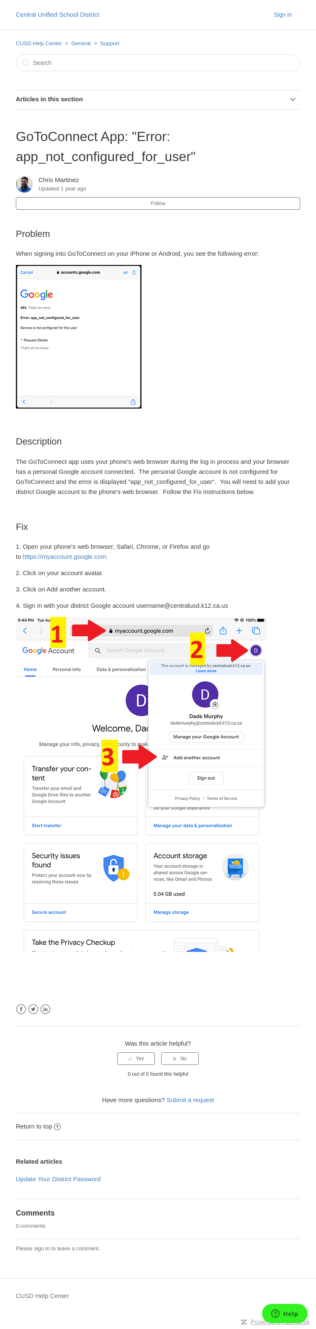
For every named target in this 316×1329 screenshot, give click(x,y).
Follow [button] (158, 203)
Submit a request (190, 1099)
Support (110, 43)
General (80, 43)
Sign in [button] (283, 14)
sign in (42, 1248)
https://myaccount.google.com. (65, 556)
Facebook (21, 1009)
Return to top (38, 1126)
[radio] (136, 1058)
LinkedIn (45, 1009)
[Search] (158, 62)
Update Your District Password (58, 1178)
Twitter (33, 1009)
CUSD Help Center (39, 43)
